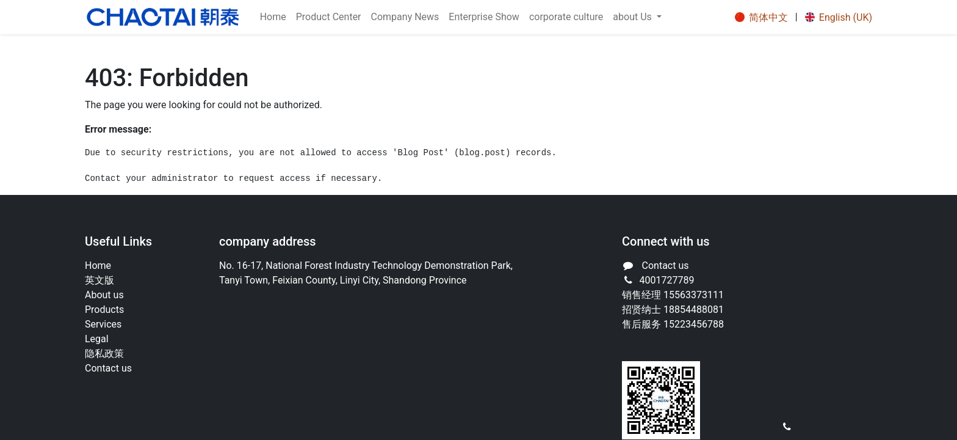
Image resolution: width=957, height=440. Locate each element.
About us (104, 295)
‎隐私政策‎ (104, 353)
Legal (97, 339)
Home (98, 265)
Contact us (108, 368)
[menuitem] (273, 17)
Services (103, 324)
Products (104, 309)
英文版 (99, 280)
